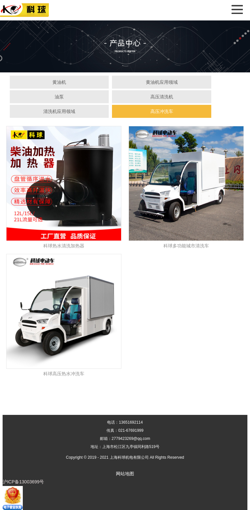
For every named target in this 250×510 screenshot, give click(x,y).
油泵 (59, 96)
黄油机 (59, 82)
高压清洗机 (161, 96)
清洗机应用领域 (59, 111)
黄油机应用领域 (162, 82)
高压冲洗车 (161, 111)
